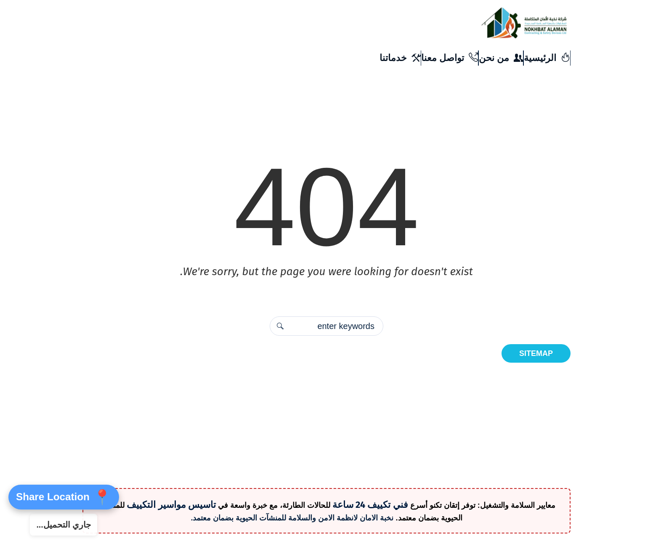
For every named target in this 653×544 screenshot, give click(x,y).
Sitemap (536, 353)
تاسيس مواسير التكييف (171, 504)
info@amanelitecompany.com (417, 47)
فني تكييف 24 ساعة (370, 504)
